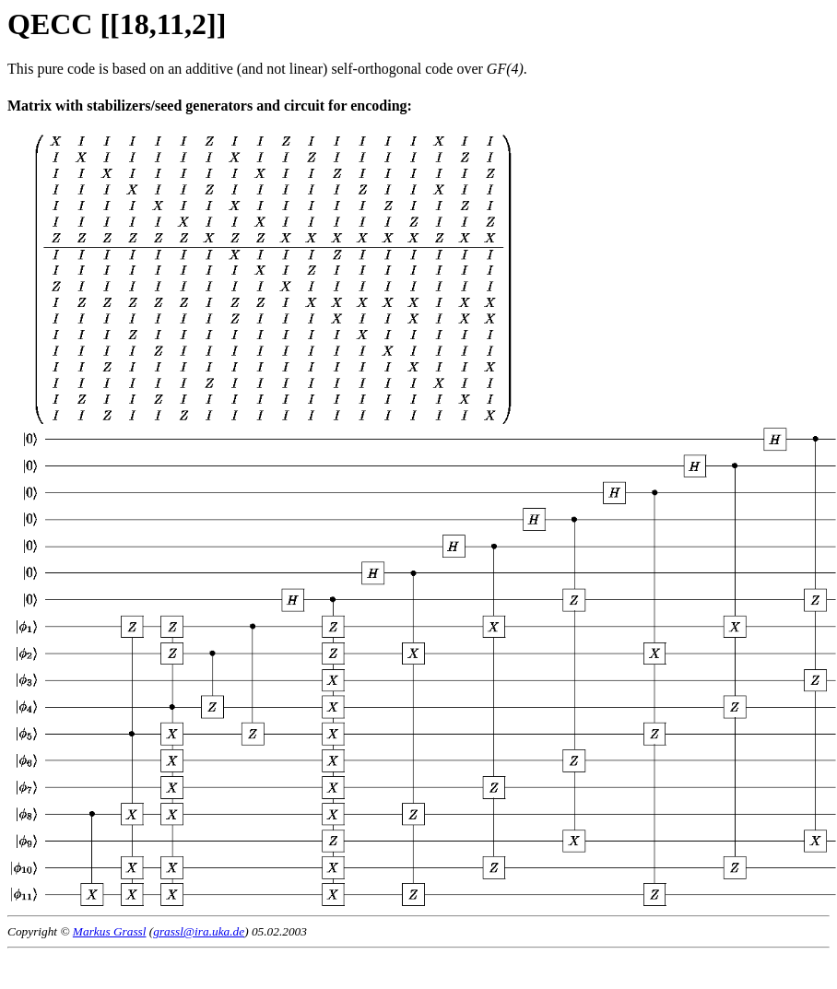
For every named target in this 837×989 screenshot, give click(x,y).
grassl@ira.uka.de (198, 931)
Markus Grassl (110, 931)
